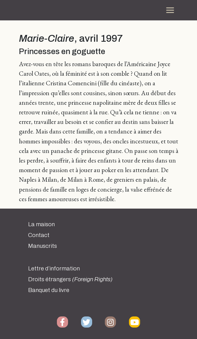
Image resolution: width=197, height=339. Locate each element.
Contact (38, 235)
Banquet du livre (48, 290)
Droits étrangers (70, 279)
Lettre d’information (54, 268)
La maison (41, 224)
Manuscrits (42, 246)
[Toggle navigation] (170, 10)
